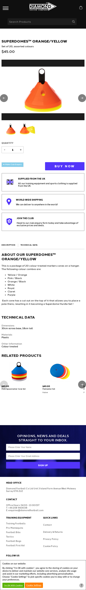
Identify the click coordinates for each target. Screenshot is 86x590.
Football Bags (13, 541)
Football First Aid (15, 545)
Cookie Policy (50, 546)
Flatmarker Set (48, 389)
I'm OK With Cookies (13, 585)
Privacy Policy (51, 539)
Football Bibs (13, 532)
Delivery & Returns (53, 532)
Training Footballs (16, 523)
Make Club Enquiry (12, 164)
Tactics (10, 536)
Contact (47, 525)
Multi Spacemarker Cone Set (14, 389)
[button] (4, 98)
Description (8, 245)
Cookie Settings (33, 585)
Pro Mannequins (14, 528)
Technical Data (29, 245)
